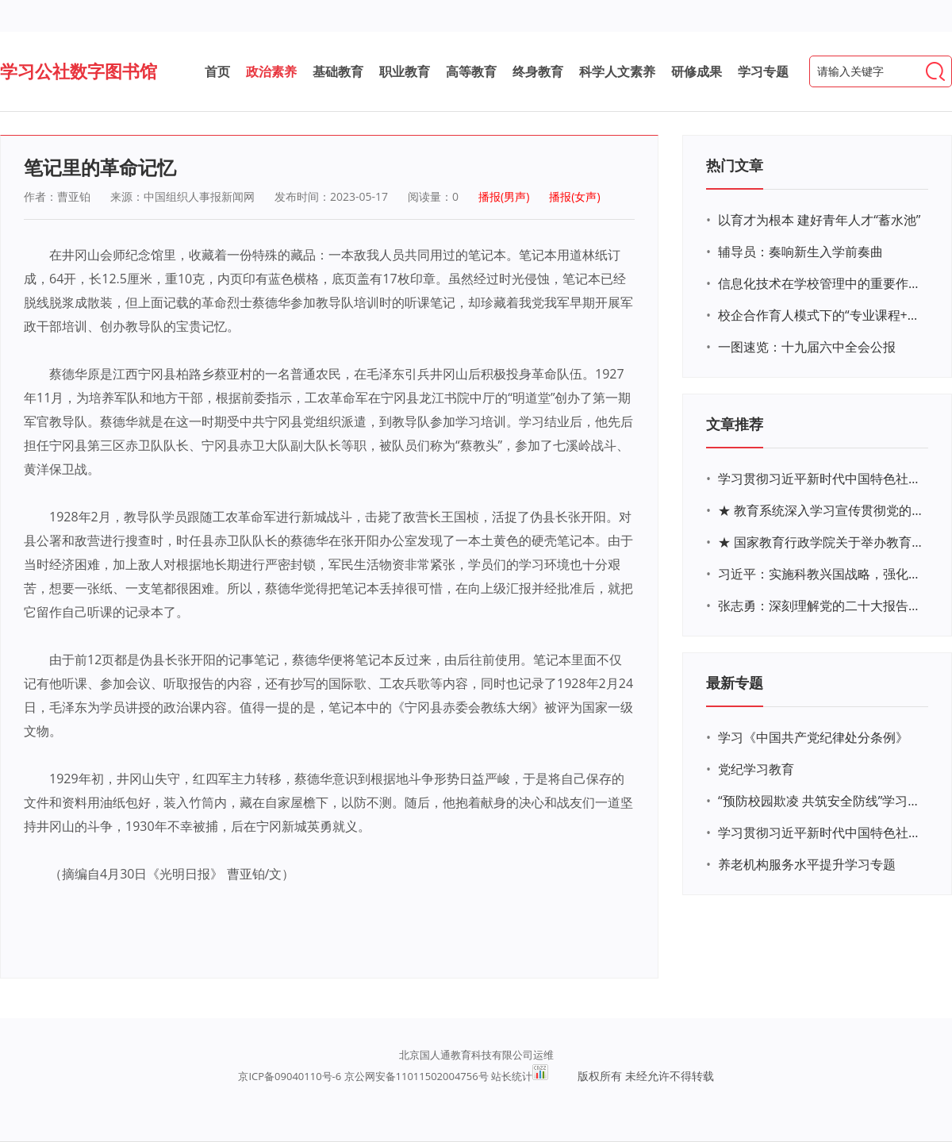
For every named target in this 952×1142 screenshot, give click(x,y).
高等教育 (471, 71)
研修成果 (696, 71)
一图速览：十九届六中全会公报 (807, 347)
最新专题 (734, 682)
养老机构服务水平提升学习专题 (807, 864)
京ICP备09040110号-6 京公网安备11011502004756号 (363, 1076)
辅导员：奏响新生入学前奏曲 (800, 251)
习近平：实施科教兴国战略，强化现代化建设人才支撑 (821, 574)
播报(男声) (503, 196)
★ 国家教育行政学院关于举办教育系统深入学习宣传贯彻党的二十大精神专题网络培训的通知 (821, 542)
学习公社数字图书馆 (78, 71)
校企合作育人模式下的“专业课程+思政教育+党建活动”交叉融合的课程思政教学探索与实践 (821, 315)
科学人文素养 (617, 71)
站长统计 (511, 1076)
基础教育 (338, 71)
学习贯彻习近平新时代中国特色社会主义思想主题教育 (821, 832)
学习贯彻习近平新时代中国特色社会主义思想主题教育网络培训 (821, 478)
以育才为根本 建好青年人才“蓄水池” (819, 220)
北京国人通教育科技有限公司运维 (476, 1055)
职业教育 (404, 71)
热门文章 (734, 165)
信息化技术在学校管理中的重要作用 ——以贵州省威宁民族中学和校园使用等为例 (821, 283)
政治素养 (271, 71)
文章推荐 (734, 423)
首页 (217, 71)
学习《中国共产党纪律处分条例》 (813, 737)
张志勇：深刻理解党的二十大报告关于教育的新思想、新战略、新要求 (821, 605)
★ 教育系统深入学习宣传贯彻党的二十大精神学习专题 (821, 510)
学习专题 (763, 71)
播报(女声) (574, 196)
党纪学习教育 (756, 769)
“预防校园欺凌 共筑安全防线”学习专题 (821, 800)
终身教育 (537, 71)
